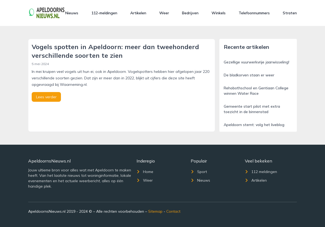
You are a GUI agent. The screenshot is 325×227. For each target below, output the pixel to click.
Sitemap (155, 211)
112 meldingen (261, 171)
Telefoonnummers (254, 13)
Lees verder (46, 96)
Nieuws (71, 13)
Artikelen (138, 13)
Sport (199, 171)
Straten (290, 13)
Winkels (219, 13)
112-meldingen (104, 13)
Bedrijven (190, 13)
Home (144, 171)
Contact (173, 211)
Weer (164, 13)
